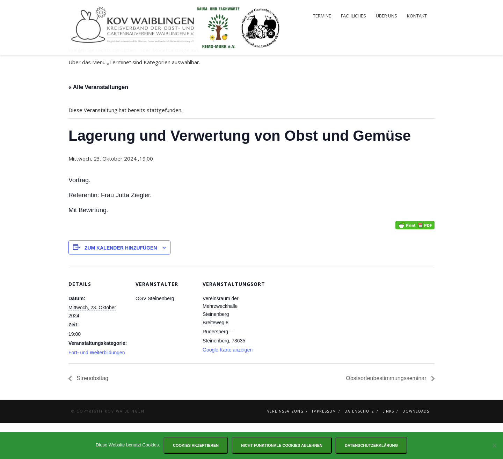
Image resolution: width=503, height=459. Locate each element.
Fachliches (353, 16)
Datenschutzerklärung (371, 445)
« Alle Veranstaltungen (98, 123)
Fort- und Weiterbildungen (96, 389)
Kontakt (417, 16)
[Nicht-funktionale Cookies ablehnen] (494, 445)
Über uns (386, 16)
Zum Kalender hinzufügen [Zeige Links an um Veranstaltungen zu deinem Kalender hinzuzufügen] (121, 284)
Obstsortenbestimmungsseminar (387, 414)
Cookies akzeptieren (196, 445)
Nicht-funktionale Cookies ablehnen (281, 445)
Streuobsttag (91, 414)
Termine (322, 16)
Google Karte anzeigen (228, 386)
